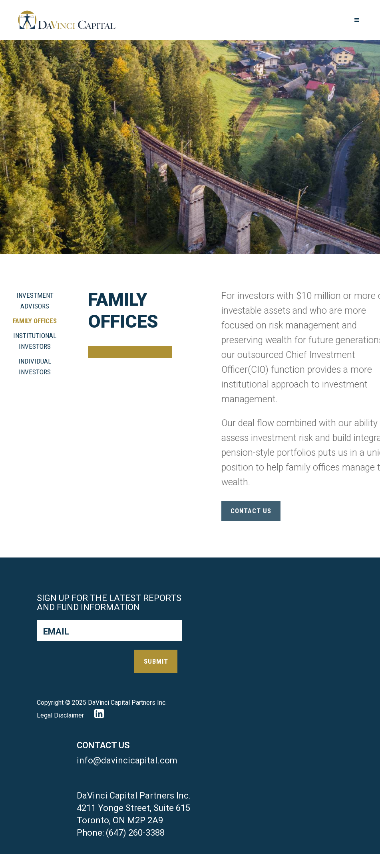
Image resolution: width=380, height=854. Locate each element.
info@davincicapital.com (127, 760)
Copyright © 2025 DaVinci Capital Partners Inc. (102, 702)
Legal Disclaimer (60, 715)
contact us (299, 511)
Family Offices (35, 321)
